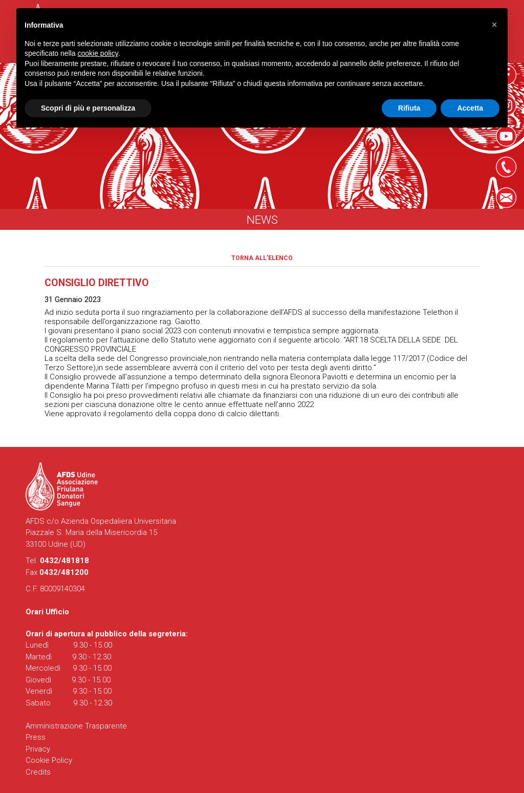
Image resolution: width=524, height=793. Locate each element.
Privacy (38, 749)
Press (36, 737)
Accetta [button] (470, 108)
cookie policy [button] (98, 53)
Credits (38, 772)
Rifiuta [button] (409, 108)
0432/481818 (64, 560)
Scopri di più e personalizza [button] (88, 108)
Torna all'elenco (262, 258)
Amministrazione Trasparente (76, 726)
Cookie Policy (49, 760)
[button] (494, 24)
